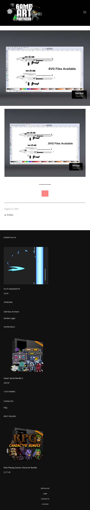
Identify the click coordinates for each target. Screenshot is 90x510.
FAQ (5, 407)
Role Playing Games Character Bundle (20, 467)
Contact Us (8, 401)
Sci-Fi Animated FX (12, 288)
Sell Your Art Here (11, 311)
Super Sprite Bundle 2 (13, 378)
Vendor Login (9, 318)
